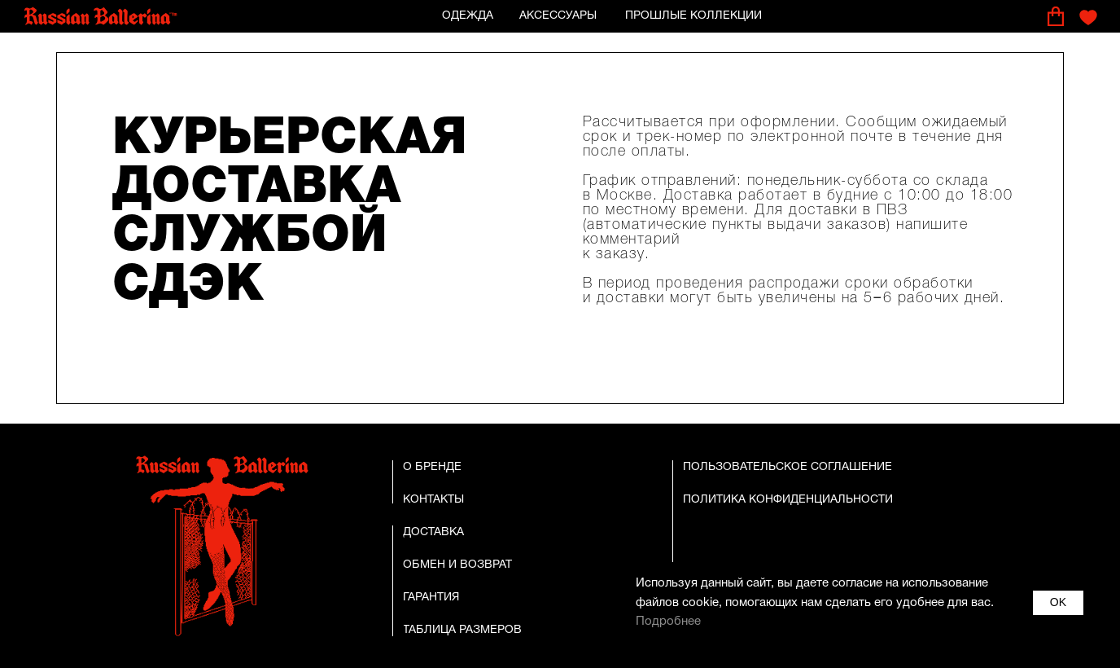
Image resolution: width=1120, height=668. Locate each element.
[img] (100, 17)
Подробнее (668, 621)
